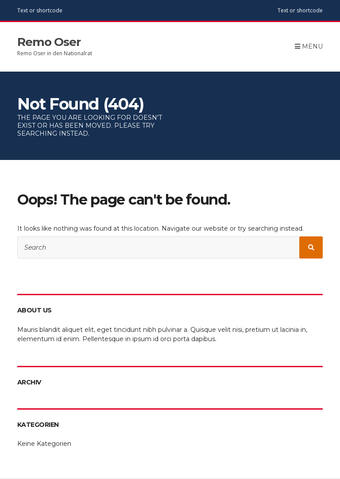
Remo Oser (49, 42)
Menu (309, 46)
